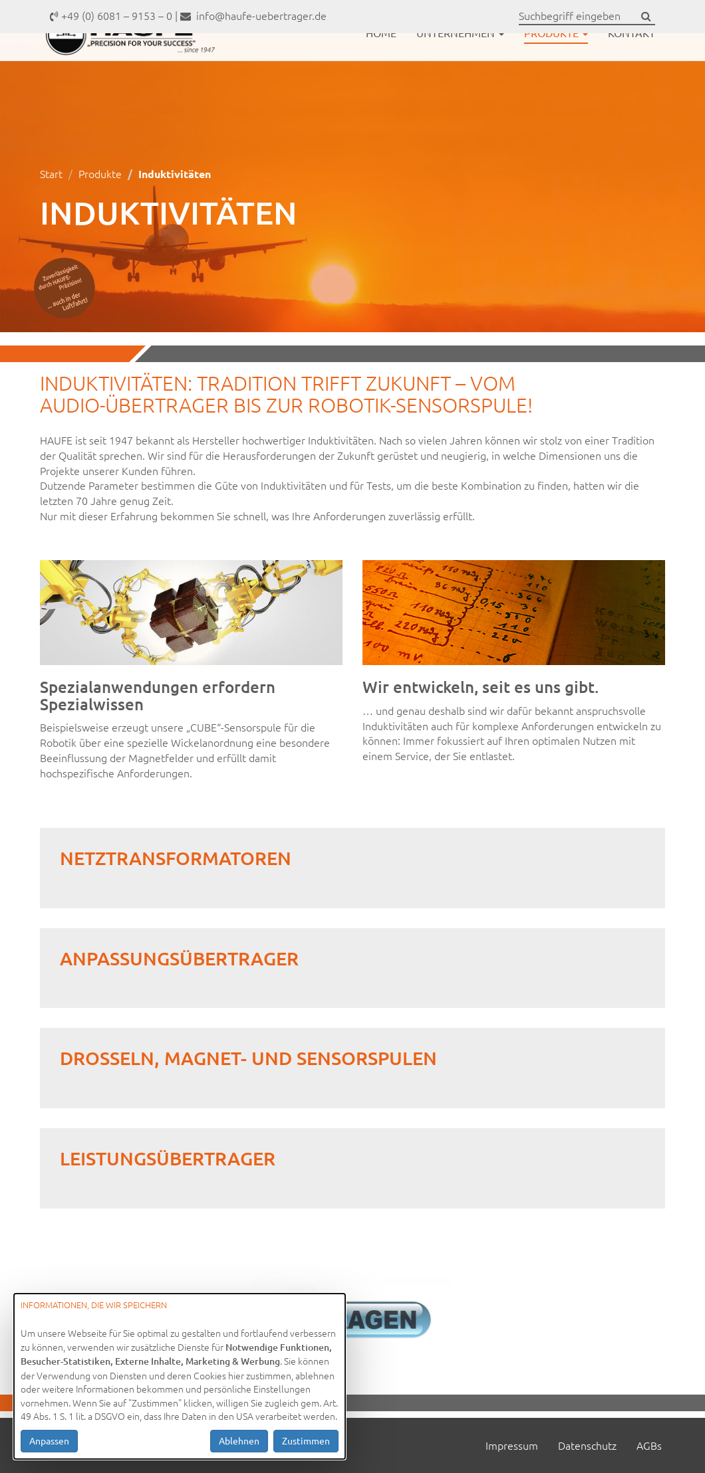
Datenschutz (587, 1445)
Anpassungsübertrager (179, 958)
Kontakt (631, 65)
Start (51, 173)
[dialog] (179, 1376)
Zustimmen (306, 1440)
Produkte (556, 65)
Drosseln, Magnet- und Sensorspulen (248, 1057)
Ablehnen (239, 1440)
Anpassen (49, 1440)
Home (381, 65)
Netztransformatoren (175, 857)
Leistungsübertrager (167, 1158)
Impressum (512, 1445)
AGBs (649, 1445)
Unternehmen (460, 65)
